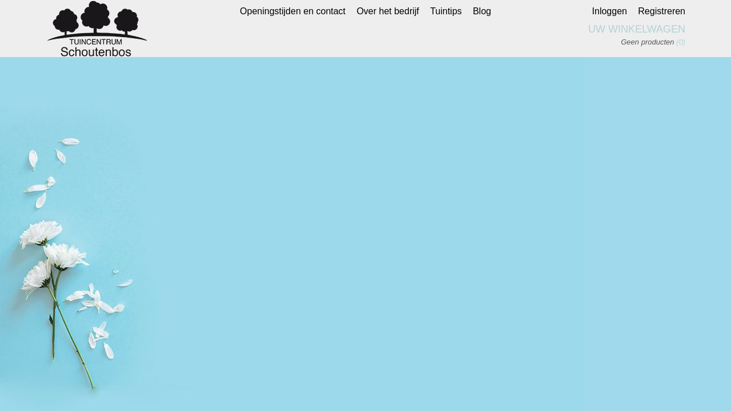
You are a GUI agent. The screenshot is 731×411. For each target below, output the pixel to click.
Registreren (661, 11)
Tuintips (445, 11)
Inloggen (609, 11)
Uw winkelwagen (636, 29)
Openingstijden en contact (293, 11)
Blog (482, 11)
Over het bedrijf (387, 11)
